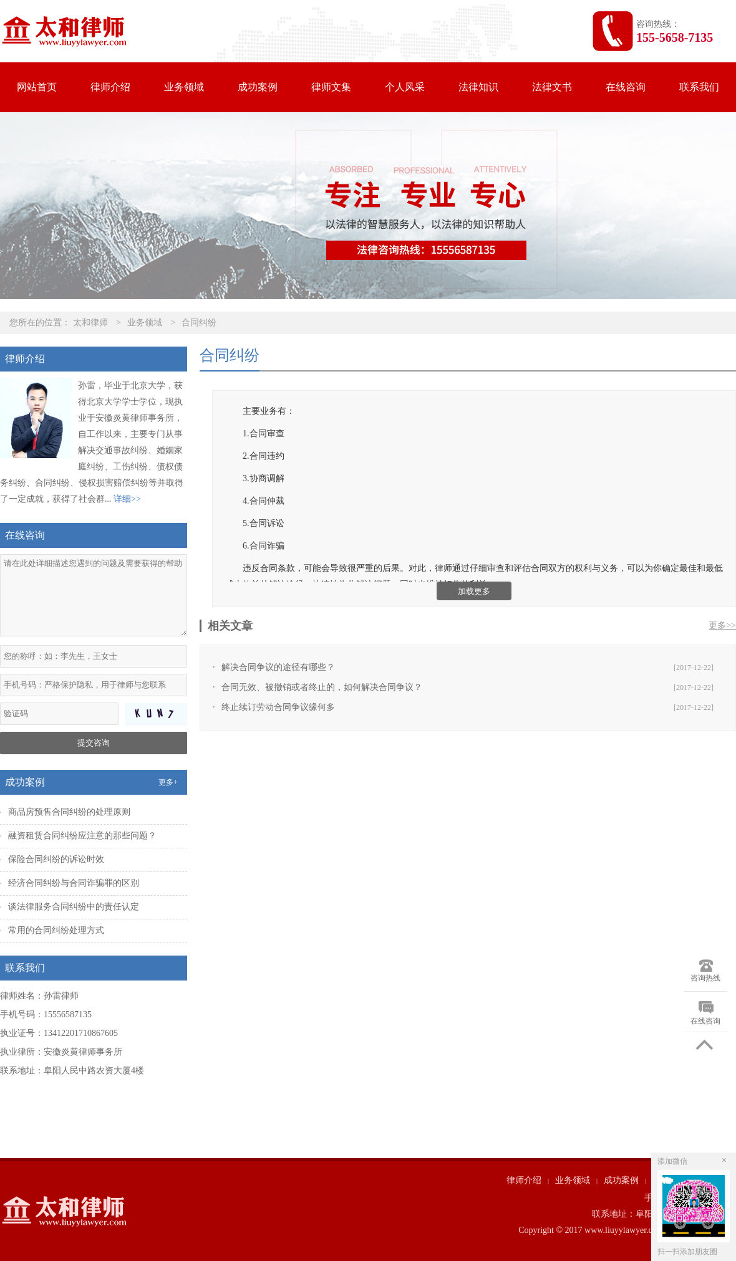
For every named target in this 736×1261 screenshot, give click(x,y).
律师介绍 (110, 87)
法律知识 (478, 87)
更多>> (722, 625)
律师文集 (331, 87)
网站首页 (37, 87)
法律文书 (552, 87)
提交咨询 (93, 742)
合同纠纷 (199, 322)
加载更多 (474, 591)
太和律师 (90, 322)
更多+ (168, 782)
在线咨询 (626, 87)
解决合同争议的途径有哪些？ (278, 667)
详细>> (127, 499)
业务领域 (184, 87)
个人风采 (405, 87)
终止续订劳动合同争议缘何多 (278, 707)
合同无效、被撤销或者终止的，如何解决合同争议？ (321, 687)
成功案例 (258, 87)
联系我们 (699, 87)
